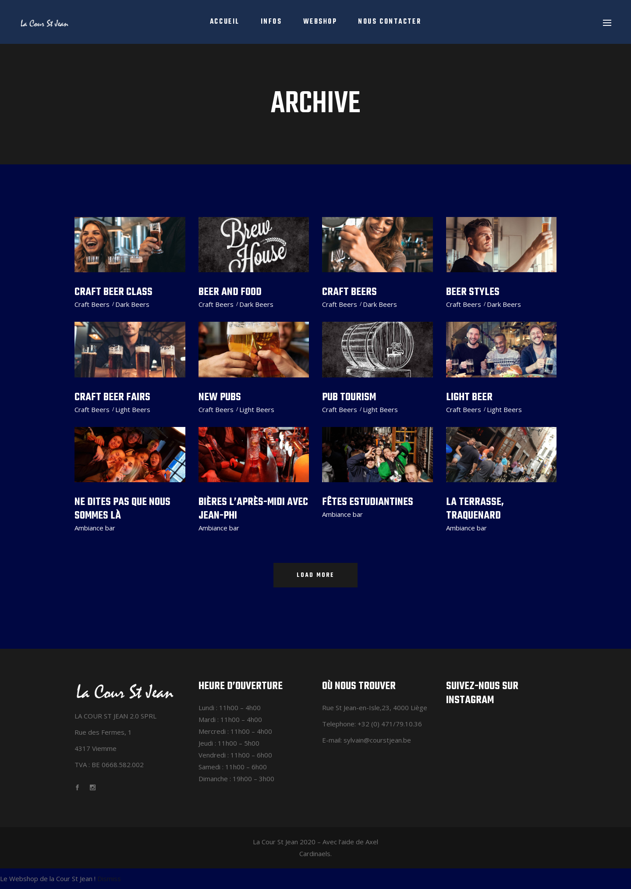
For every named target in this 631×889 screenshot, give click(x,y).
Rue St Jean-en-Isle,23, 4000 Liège (374, 707)
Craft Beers (92, 304)
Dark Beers (132, 304)
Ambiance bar (94, 527)
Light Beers (132, 409)
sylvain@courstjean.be (377, 740)
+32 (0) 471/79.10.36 (390, 723)
